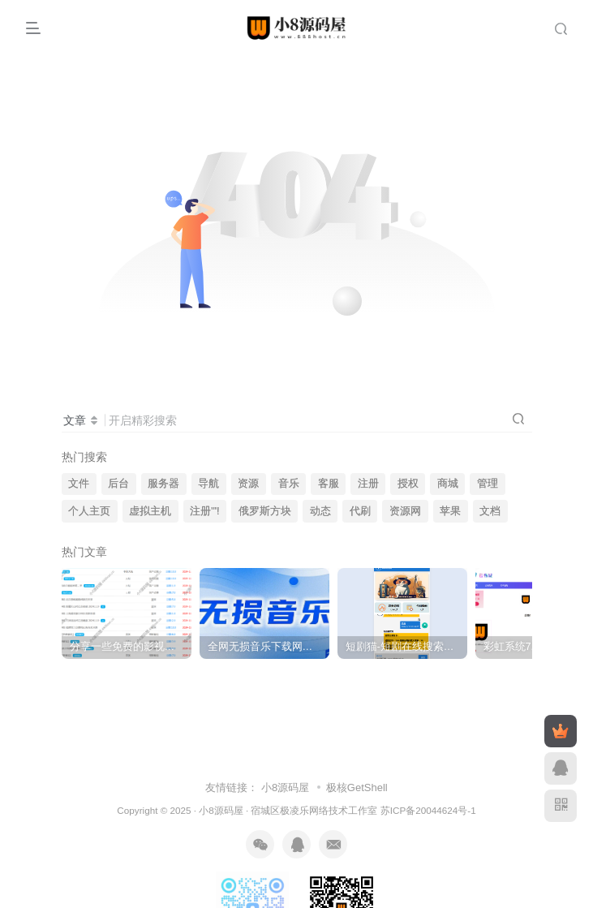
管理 (487, 483)
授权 (408, 483)
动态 (320, 511)
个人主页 (89, 511)
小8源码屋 (285, 787)
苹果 (450, 511)
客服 (328, 483)
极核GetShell (357, 787)
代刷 (360, 511)
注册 (368, 483)
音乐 (288, 483)
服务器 (163, 483)
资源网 (405, 511)
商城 (447, 483)
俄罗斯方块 (264, 511)
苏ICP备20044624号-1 (428, 810)
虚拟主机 (150, 511)
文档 (490, 511)
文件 (78, 483)
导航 (208, 483)
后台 (118, 483)
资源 (248, 483)
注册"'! (204, 511)
